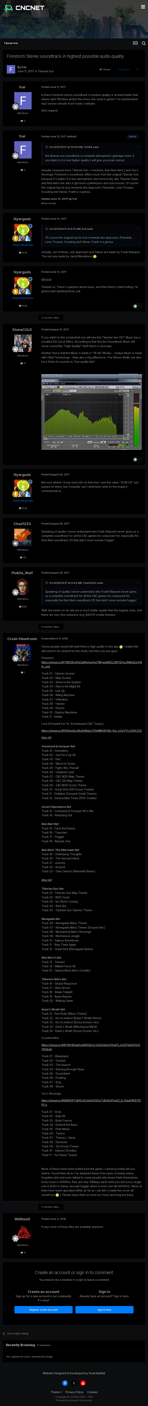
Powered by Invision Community (74, 1400)
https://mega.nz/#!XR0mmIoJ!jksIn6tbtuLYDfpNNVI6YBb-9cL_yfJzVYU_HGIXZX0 (91, 730)
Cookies (92, 1392)
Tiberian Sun (46, 71)
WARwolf (22, 1219)
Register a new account (43, 1309)
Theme (56, 1392)
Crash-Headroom (22, 639)
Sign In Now (104, 1309)
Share (104, 69)
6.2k (23, 252)
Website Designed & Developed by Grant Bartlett (74, 1373)
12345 (88, 146)
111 (23, 557)
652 (23, 606)
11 (23, 363)
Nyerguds (22, 219)
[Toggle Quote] (47, 146)
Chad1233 (22, 524)
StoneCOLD (22, 330)
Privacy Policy (74, 1392)
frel (23, 67)
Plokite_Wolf (22, 573)
